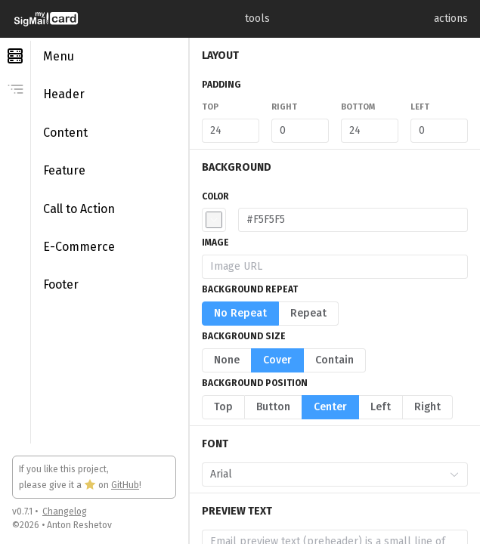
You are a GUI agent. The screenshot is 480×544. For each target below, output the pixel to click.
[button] (214, 220)
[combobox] (326, 474)
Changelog (64, 511)
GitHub (125, 485)
